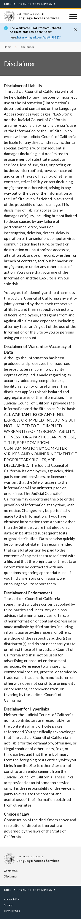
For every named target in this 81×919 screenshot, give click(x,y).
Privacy (8, 899)
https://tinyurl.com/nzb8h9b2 (39, 37)
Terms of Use (12, 905)
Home (7, 47)
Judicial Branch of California (30, 4)
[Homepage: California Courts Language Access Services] (9, 16)
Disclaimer (32, 870)
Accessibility (11, 893)
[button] (75, 29)
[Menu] (73, 16)
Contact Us (13, 870)
